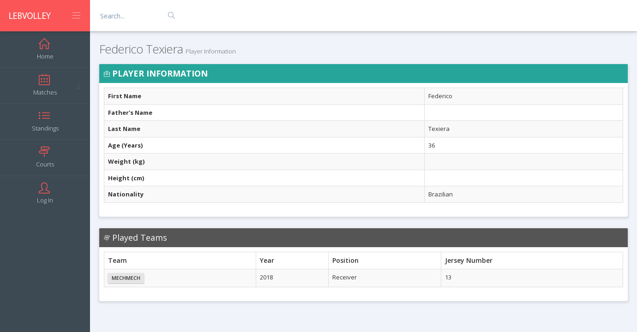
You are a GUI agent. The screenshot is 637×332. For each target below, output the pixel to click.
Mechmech (126, 277)
